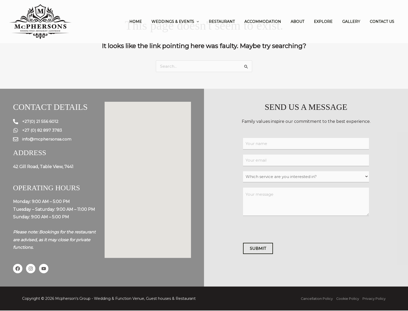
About (305, 21)
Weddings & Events (190, 21)
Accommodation (273, 21)
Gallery (355, 21)
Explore (329, 21)
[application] (211, 21)
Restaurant (234, 21)
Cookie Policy (345, 299)
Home (153, 21)
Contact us (383, 21)
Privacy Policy (373, 299)
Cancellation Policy (312, 299)
